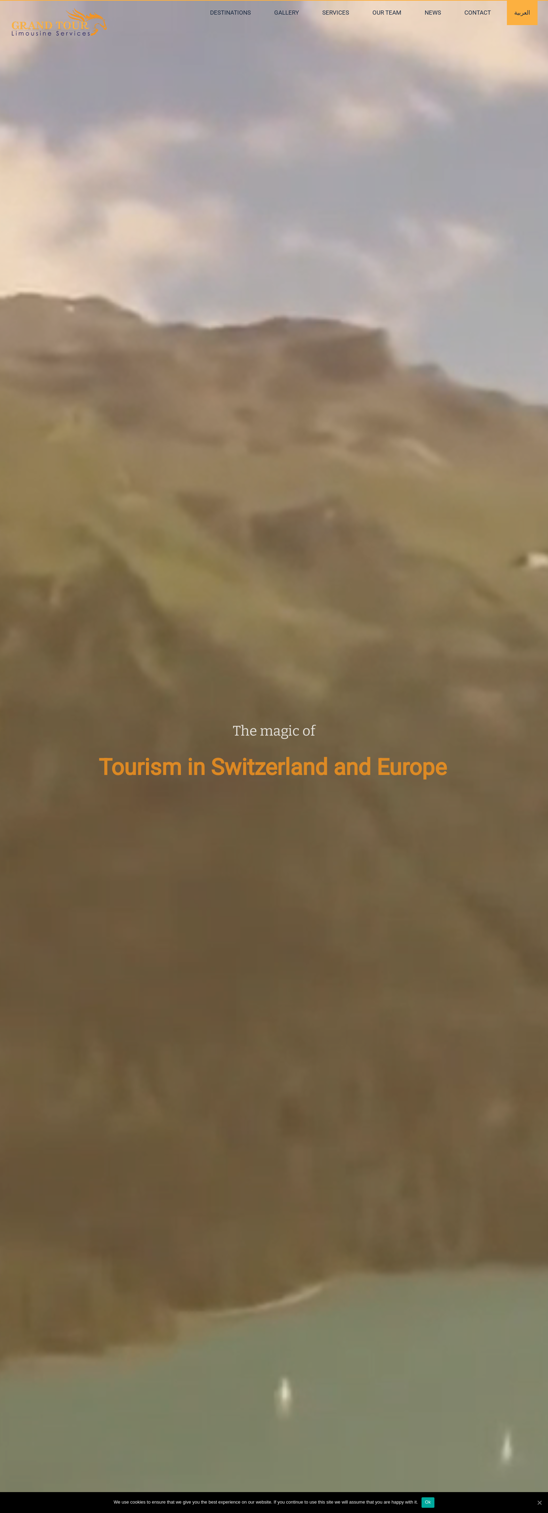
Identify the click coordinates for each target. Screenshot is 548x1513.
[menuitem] (235, 13)
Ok (428, 1502)
